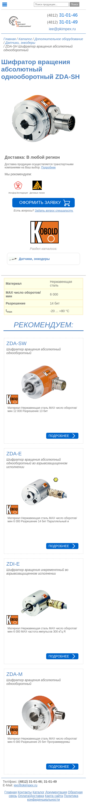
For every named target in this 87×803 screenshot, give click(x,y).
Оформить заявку (40, 202)
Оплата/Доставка (31, 796)
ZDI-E (13, 564)
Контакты (25, 792)
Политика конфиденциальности (52, 797)
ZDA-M (14, 674)
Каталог (39, 792)
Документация (56, 792)
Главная (10, 792)
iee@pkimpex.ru (62, 29)
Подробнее (48, 167)
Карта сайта (54, 796)
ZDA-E (14, 454)
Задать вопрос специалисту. (54, 210)
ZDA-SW (16, 343)
